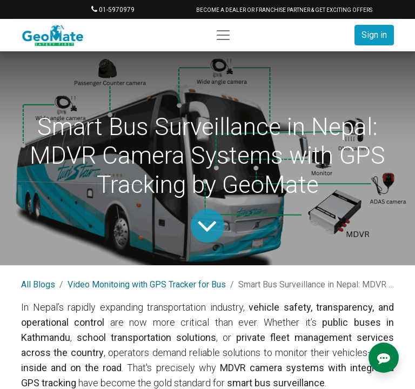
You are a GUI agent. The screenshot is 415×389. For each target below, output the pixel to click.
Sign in (374, 35)
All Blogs (38, 284)
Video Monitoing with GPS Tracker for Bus (147, 284)
